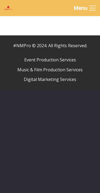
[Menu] (84, 8)
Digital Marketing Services (50, 79)
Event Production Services (50, 60)
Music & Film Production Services (50, 70)
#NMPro (22, 46)
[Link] (16, 8)
